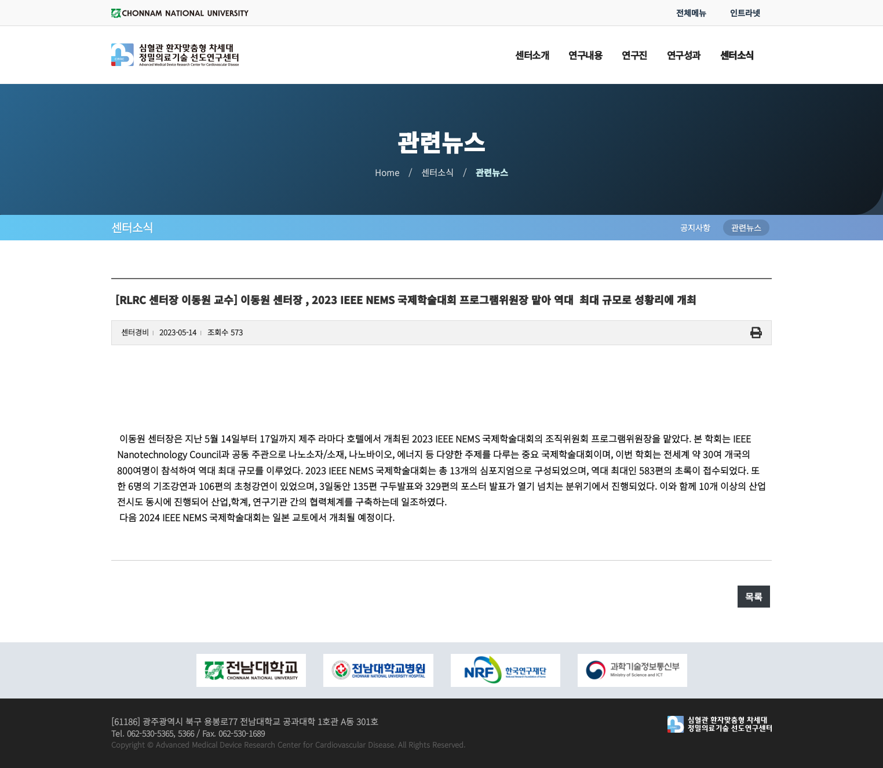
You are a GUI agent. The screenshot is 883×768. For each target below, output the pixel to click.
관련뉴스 (492, 172)
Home (387, 172)
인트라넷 (745, 13)
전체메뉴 (691, 13)
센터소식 (437, 172)
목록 (753, 597)
